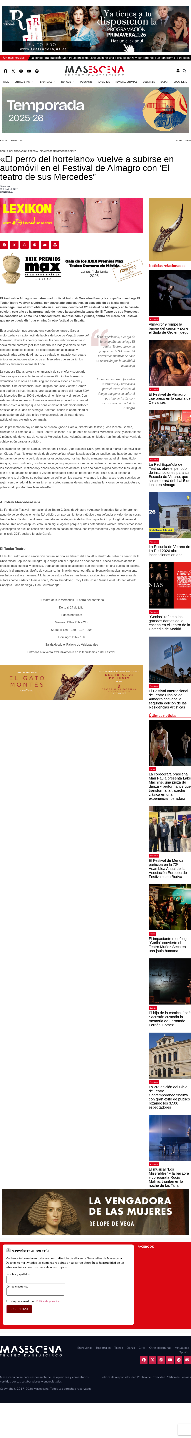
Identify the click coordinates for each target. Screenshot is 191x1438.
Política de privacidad (48, 1301)
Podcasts (86, 81)
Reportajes (47, 82)
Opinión (153, 1008)
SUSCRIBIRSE (19, 1309)
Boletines (149, 81)
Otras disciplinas (160, 1348)
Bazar (164, 81)
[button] (184, 71)
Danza (152, 769)
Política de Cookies (178, 1377)
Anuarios (104, 81)
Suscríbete (180, 81)
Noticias (68, 82)
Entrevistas (24, 82)
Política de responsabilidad (118, 1377)
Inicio (6, 81)
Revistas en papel (126, 81)
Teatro (152, 934)
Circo (142, 1348)
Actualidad (154, 319)
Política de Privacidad (151, 1377)
